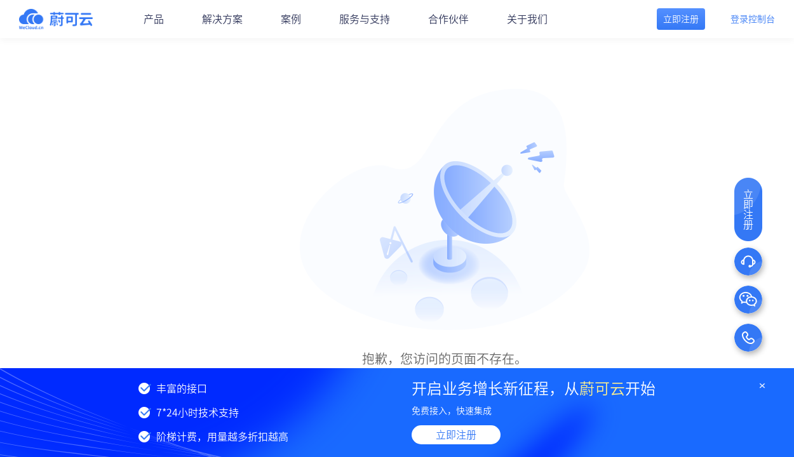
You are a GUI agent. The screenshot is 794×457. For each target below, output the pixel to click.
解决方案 (222, 19)
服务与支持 (364, 19)
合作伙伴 (448, 19)
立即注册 (456, 435)
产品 (154, 19)
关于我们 (527, 19)
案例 (291, 19)
